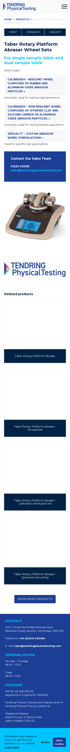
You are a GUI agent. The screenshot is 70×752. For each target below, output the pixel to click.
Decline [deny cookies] (45, 742)
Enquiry (55, 32)
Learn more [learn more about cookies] (12, 747)
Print (13, 32)
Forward (33, 32)
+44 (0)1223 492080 (32, 638)
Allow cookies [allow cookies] (59, 742)
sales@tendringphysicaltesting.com (36, 170)
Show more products (35, 599)
